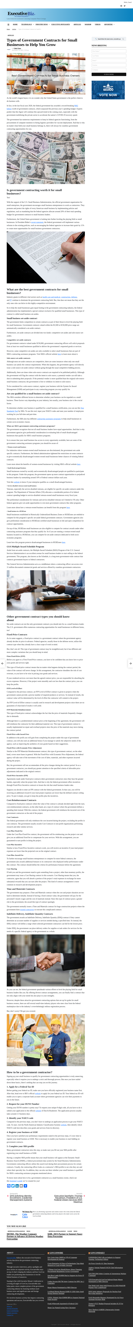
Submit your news (12, 1313)
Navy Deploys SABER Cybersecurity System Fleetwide (104, 1310)
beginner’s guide (16, 1181)
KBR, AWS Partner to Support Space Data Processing (65, 1235)
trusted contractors (27, 910)
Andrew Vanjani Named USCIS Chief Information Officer (105, 1268)
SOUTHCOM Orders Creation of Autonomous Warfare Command (107, 1274)
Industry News (42, 24)
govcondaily (97, 1253)
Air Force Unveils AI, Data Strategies (101, 1263)
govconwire (56, 1253)
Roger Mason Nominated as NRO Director (62, 1288)
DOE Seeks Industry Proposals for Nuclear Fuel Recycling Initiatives (104, 1292)
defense (74, 297)
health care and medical (51, 297)
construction (65, 297)
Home (15, 24)
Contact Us (10, 1315)
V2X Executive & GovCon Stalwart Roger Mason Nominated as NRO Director (105, 1280)
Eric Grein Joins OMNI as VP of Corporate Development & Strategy (62, 1258)
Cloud (69, 1231)
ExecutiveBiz (11, 1258)
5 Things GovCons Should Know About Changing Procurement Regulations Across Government (65, 1270)
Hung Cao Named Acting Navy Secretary (62, 1308)
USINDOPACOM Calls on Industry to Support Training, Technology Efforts (104, 1258)
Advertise (108, 24)
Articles (77, 24)
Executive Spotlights (60, 24)
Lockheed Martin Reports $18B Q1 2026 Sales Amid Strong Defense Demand (66, 1292)
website (17, 482)
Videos (97, 24)
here (59, 354)
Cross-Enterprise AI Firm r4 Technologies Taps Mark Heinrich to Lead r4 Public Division (66, 1264)
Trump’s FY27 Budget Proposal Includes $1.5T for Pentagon (105, 1304)
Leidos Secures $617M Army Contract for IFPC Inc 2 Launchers (66, 1282)
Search (123, 39)
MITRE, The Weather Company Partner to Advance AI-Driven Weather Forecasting (25, 1236)
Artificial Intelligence (16, 1231)
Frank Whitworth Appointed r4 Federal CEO (63, 1304)
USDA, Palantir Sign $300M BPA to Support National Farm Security (66, 1298)
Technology (26, 24)
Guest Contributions (12, 1311)
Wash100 (88, 24)
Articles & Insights (12, 1308)
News (28, 1231)
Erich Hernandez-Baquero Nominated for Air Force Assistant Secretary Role (106, 1298)
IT (11, 300)
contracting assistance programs (49, 419)
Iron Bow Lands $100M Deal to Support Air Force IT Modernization (66, 1276)
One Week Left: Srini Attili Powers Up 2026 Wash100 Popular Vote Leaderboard (106, 1286)
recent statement (37, 222)
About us (9, 1306)
